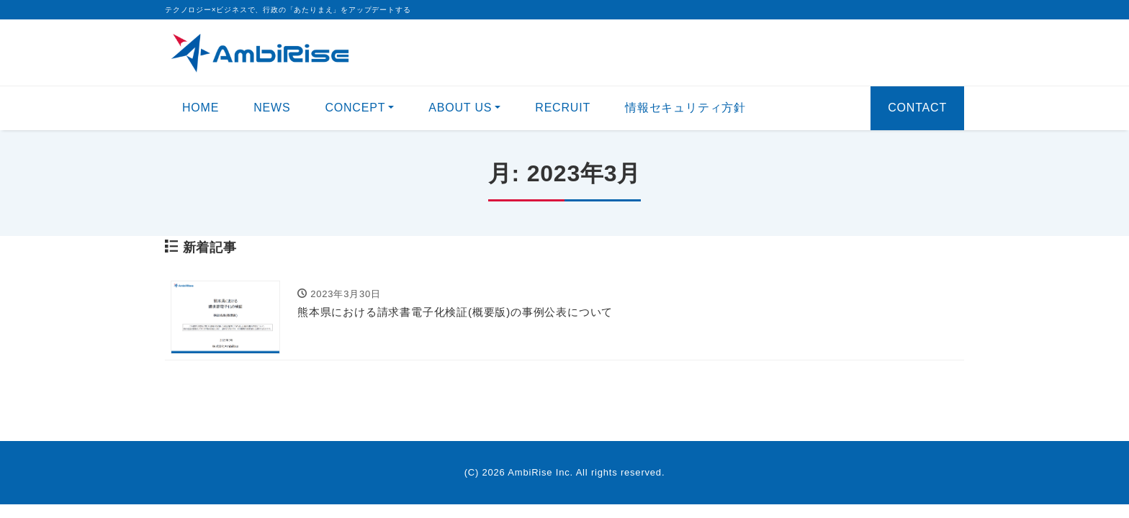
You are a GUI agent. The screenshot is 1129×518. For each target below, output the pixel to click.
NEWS (271, 107)
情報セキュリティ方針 (685, 107)
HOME (200, 107)
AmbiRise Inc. (540, 472)
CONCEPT (355, 107)
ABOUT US (460, 107)
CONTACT (917, 107)
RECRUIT (562, 107)
